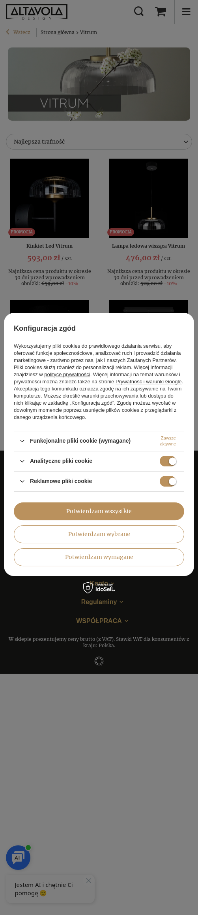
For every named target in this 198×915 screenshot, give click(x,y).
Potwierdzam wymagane (99, 557)
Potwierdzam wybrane (99, 534)
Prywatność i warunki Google (149, 382)
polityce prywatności (67, 374)
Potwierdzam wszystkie (99, 511)
